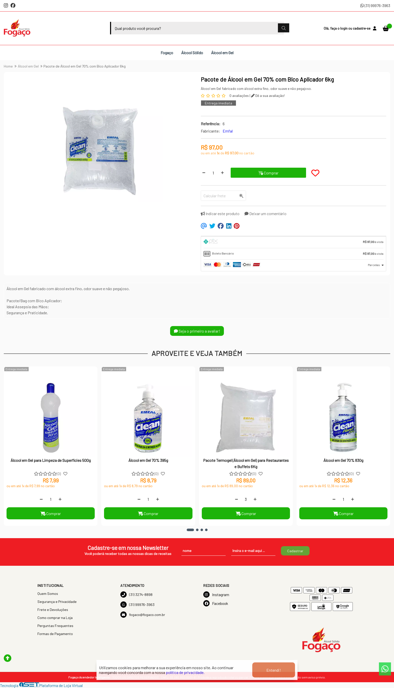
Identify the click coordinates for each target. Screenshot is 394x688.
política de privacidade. (185, 672)
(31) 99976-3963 (375, 5)
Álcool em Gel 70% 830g (343, 460)
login (344, 28)
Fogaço (167, 52)
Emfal (228, 131)
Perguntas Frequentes (55, 625)
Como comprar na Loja (55, 617)
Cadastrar (295, 551)
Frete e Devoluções (52, 609)
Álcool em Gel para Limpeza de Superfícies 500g (51, 460)
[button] (190, 530)
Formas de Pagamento (55, 634)
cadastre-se (361, 28)
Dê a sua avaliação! (268, 95)
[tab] (293, 242)
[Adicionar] (222, 173)
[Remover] (204, 173)
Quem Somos (47, 593)
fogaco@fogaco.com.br (142, 614)
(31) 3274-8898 (136, 594)
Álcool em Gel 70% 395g (148, 460)
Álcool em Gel (222, 52)
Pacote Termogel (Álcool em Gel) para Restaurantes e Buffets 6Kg (246, 463)
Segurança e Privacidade (57, 601)
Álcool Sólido (192, 52)
